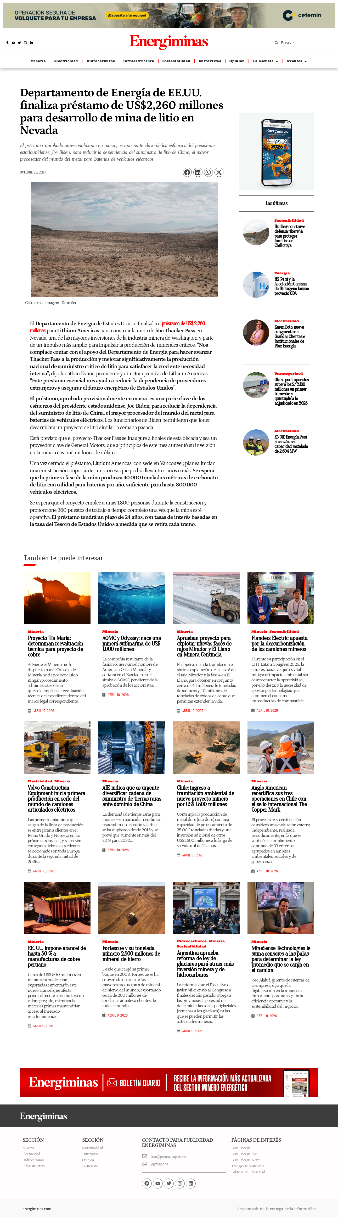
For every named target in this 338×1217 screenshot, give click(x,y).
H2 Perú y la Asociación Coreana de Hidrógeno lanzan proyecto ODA (291, 286)
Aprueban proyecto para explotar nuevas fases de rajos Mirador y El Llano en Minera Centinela (204, 647)
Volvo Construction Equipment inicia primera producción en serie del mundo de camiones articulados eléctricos (54, 799)
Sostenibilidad (289, 220)
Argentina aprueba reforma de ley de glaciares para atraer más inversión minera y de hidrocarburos (205, 961)
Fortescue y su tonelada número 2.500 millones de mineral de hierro (129, 954)
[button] (187, 172)
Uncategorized (288, 373)
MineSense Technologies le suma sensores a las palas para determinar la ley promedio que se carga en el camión (280, 959)
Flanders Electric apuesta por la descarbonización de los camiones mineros (278, 644)
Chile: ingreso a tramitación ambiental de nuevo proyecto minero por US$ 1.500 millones (205, 796)
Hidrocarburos (192, 942)
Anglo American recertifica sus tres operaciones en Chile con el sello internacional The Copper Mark (279, 799)
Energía (282, 273)
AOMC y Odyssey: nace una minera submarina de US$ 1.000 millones (129, 644)
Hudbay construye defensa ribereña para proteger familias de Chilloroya (289, 236)
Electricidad (286, 321)
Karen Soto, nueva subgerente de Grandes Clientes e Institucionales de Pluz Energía (289, 336)
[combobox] (301, 43)
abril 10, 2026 (43, 711)
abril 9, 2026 (43, 1021)
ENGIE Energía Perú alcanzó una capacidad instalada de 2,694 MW (291, 444)
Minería (36, 632)
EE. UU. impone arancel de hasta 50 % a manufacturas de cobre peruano (56, 954)
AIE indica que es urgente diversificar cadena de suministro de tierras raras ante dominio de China (130, 796)
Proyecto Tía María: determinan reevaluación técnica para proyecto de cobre (54, 647)
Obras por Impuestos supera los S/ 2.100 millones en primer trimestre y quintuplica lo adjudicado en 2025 (291, 391)
